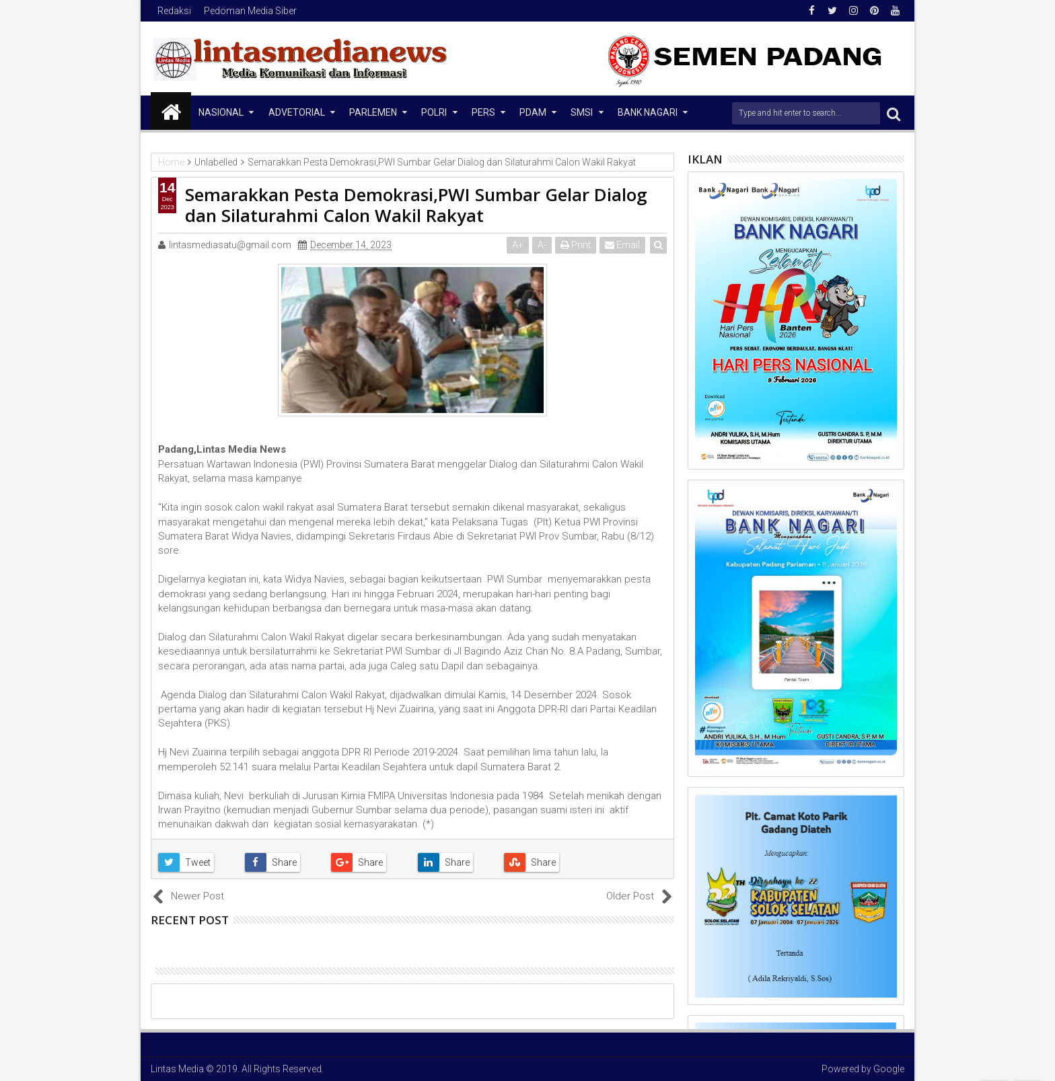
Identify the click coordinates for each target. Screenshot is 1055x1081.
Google (888, 1069)
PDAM (532, 112)
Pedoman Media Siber (250, 10)
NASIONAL (221, 112)
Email (622, 244)
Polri (434, 112)
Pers (483, 112)
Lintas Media (177, 1069)
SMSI (582, 112)
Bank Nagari (648, 112)
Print (575, 244)
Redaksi (174, 10)
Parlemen (373, 112)
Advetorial (296, 112)
